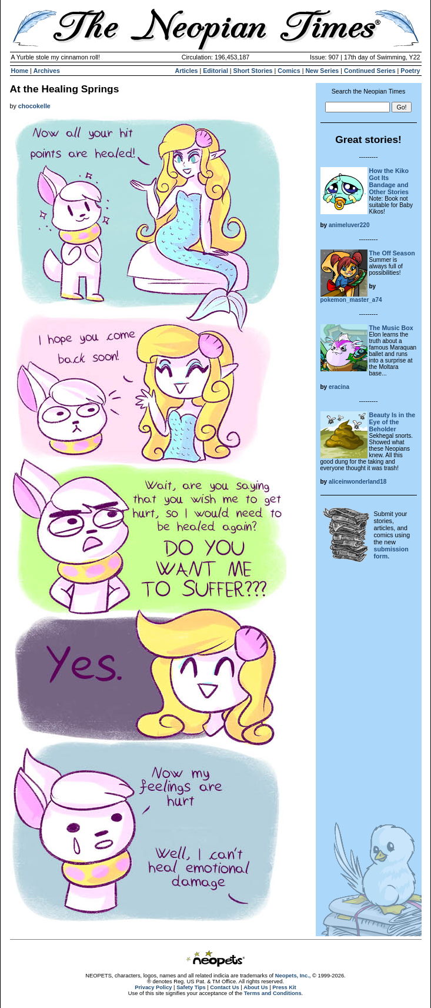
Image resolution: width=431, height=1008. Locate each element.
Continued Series (370, 70)
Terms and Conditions (273, 993)
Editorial (215, 70)
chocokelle (34, 105)
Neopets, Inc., (293, 976)
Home (20, 70)
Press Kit (284, 987)
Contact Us (224, 987)
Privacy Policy (153, 987)
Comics (289, 70)
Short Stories (253, 70)
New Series (322, 70)
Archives (47, 70)
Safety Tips (191, 987)
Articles (186, 70)
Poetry (410, 70)
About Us (255, 987)
